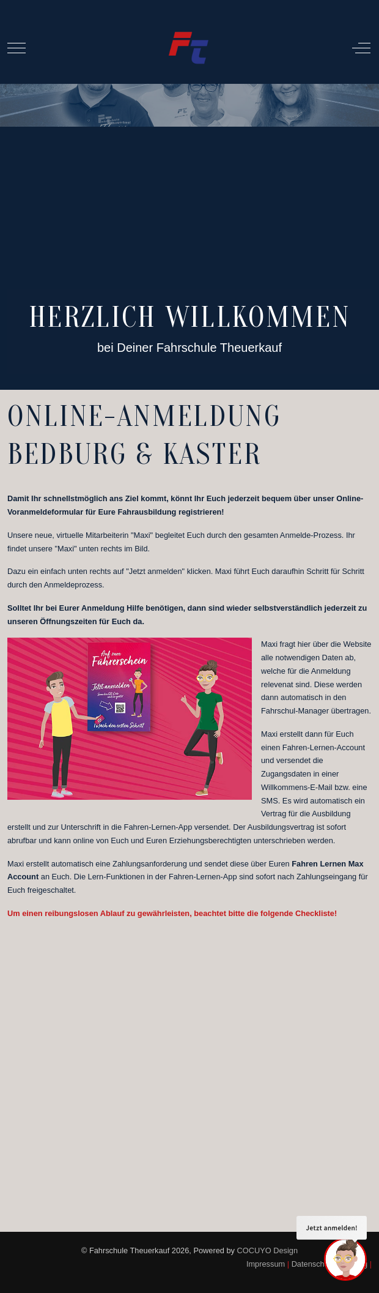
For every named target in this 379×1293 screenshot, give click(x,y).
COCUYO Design (267, 1250)
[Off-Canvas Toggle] (361, 48)
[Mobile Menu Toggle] (16, 48)
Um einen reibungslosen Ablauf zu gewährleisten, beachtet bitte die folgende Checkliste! (172, 913)
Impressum (265, 1264)
